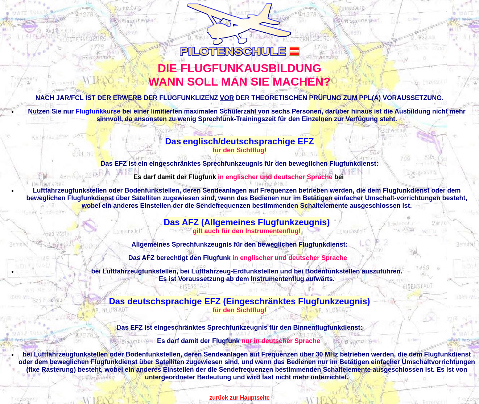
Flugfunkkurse (97, 111)
